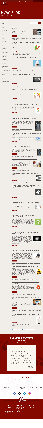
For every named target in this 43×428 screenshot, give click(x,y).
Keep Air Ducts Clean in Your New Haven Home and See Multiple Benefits (25, 233)
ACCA (18, 39)
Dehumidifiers (4, 30)
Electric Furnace (33, 85)
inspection (27, 54)
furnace (16, 54)
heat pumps (20, 263)
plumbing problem (30, 156)
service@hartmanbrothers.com (36, 387)
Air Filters (3, 26)
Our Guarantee (8, 407)
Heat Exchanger (4, 49)
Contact (39, 4)
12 (27, 329)
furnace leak (16, 130)
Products (25, 4)
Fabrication (4, 44)
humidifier (32, 70)
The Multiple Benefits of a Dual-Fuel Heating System (25, 202)
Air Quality (18, 410)
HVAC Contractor (4, 55)
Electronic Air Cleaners (5, 38)
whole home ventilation (29, 199)
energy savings (22, 310)
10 (24, 329)
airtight (14, 189)
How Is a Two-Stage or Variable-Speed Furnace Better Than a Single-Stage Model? (25, 216)
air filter (39, 53)
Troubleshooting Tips (15, 86)
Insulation (3, 62)
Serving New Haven (9, 411)
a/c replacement (14, 39)
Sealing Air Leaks (5, 66)
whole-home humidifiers (25, 170)
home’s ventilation (25, 182)
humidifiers (20, 170)
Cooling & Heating (20, 408)
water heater (14, 148)
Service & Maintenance (5, 67)
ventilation (32, 176)
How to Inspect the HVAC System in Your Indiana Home (25, 42)
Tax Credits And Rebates (6, 70)
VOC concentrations (32, 294)
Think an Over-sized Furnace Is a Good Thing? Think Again (26, 314)
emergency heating (31, 263)
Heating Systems (5, 52)
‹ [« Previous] (12, 329)
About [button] (12, 4)
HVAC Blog (9, 15)
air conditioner (22, 38)
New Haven (13, 38)
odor (19, 130)
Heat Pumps (14, 252)
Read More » (14, 36)
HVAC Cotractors (4, 56)
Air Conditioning (4, 24)
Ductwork (3, 34)
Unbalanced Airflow (28, 279)
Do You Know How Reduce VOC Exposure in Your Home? (25, 282)
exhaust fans (20, 182)
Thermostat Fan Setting (35, 310)
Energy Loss (4, 41)
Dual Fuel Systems (14, 203)
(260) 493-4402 (29, 1)
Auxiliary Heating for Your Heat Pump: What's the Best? (26, 250)
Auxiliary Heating (25, 263)
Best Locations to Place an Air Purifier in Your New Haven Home (26, 134)
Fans (3, 45)
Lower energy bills (20, 54)
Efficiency (3, 37)
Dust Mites (4, 35)
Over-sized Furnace (28, 324)
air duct (24, 54)
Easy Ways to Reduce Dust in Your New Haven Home (24, 89)
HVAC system (18, 53)
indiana (25, 38)
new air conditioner (27, 32)
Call (24, 1)
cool (31, 253)
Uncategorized (4, 73)
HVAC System (14, 43)
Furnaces (13, 75)
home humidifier (19, 64)
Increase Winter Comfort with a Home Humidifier (24, 57)
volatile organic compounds (19, 284)
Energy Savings (4, 42)
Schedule (35, 1)
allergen (13, 101)
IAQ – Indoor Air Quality (5, 60)
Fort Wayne (17, 38)
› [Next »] (34, 329)
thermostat (29, 85)
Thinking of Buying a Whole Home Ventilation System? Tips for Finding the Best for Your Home (25, 186)
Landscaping (4, 63)
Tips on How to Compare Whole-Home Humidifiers (24, 159)
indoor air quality (34, 53)
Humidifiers (4, 53)
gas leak (29, 129)
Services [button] (20, 4)
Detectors (3, 31)
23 (32, 329)
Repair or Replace (30, 4)
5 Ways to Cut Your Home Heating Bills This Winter (24, 104)
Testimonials (31, 407)
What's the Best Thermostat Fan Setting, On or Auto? (25, 297)
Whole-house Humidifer (5, 80)
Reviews (36, 4)
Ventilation (13, 174)
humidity (35, 70)
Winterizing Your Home (5, 81)
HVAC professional (24, 223)
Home (3, 15)
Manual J (39, 38)
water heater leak (24, 156)
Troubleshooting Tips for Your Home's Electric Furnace (26, 74)
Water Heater (4, 78)
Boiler (3, 27)
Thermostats (4, 71)
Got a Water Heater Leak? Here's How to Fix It (23, 146)
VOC (3, 77)
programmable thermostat (28, 53)
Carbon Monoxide (25, 129)
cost (20, 319)
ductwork (19, 279)
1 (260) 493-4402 (7, 387)
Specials (6, 412)
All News (3, 23)
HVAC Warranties (4, 59)
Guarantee (16, 4)
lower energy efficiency (34, 279)
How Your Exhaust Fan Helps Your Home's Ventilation (25, 173)
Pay (41, 1)
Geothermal (4, 48)
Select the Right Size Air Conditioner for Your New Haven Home (26, 26)
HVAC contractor (34, 38)
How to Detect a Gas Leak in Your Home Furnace (24, 118)
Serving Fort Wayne (9, 410)
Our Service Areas (9, 408)
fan (37, 85)
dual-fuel (18, 206)
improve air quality (17, 101)
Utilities (3, 74)
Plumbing (18, 411)
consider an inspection (15, 243)
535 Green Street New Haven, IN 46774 (21, 388)
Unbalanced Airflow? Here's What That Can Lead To (25, 266)
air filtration (29, 310)
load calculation (29, 38)
